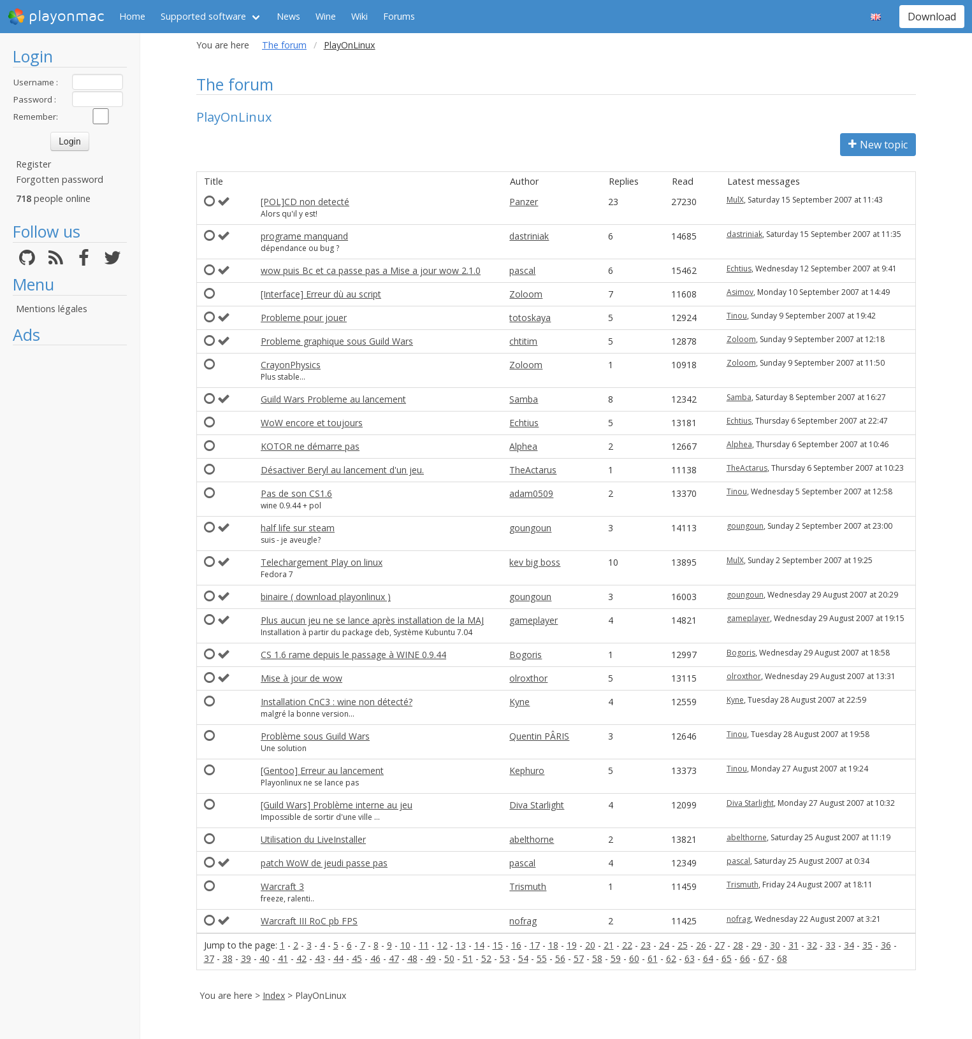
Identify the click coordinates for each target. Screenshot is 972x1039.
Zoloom (525, 294)
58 (597, 958)
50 (449, 958)
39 (246, 958)
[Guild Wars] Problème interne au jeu (336, 805)
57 (579, 958)
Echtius (739, 268)
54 (523, 958)
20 (590, 945)
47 (394, 958)
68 (782, 958)
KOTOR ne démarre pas (310, 446)
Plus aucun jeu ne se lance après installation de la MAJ (372, 620)
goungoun (530, 528)
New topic (878, 145)
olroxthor (528, 678)
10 (405, 945)
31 (793, 945)
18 (553, 945)
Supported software (203, 16)
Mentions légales (51, 309)
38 (227, 958)
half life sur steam (298, 528)
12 (442, 945)
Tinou (737, 315)
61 (653, 958)
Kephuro (526, 770)
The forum (284, 45)
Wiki (359, 16)
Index (274, 995)
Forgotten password (59, 179)
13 (461, 945)
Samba (523, 399)
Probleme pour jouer (304, 318)
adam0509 (531, 493)
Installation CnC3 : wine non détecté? (336, 702)
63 (690, 958)
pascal (522, 270)
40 (264, 958)
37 (209, 958)
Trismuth (527, 886)
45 (357, 958)
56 (560, 958)
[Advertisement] (70, 543)
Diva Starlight (536, 805)
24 (664, 945)
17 (535, 945)
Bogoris (525, 654)
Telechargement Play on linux (321, 562)
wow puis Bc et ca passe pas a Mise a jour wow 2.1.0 (371, 270)
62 (671, 958)
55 (542, 958)
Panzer (523, 202)
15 (498, 945)
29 (756, 945)
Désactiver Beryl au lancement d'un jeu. (342, 470)
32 (812, 945)
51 (468, 958)
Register (33, 164)
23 (646, 945)
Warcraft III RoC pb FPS (309, 921)
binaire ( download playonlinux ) (326, 597)
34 (849, 945)
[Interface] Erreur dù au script (321, 294)
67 (763, 958)
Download (932, 17)
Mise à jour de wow (301, 678)
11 (424, 945)
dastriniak (529, 236)
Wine (326, 16)
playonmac (56, 16)
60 (634, 958)
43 (320, 958)
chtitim (523, 341)
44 (338, 958)
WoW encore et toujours (312, 423)
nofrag (523, 921)
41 (283, 958)
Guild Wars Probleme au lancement (333, 399)
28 (738, 945)
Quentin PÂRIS (539, 736)
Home (132, 16)
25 (683, 945)
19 (572, 945)
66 (745, 958)
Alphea (523, 446)
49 (431, 958)
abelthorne (531, 839)
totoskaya (530, 318)
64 (708, 958)
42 (301, 958)
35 (867, 945)
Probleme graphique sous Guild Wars (337, 341)
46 (375, 958)
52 (486, 958)
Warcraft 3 (282, 886)
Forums (399, 16)
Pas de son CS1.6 (296, 493)
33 (830, 945)
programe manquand (304, 236)
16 (516, 945)
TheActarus (532, 470)
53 (505, 958)
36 (886, 945)
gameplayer (533, 620)
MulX (735, 199)
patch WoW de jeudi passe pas (324, 863)
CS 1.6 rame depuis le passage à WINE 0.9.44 (353, 654)
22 (627, 945)
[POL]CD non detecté (305, 202)
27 (719, 945)
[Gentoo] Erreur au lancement (322, 770)
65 (727, 958)
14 (479, 945)
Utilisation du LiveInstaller (313, 839)
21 (609, 945)
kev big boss (534, 562)
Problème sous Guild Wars (315, 736)
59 (616, 958)
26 (701, 945)
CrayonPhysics (291, 365)
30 (775, 945)
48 (412, 958)
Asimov (740, 292)
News (288, 16)
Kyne (519, 702)
